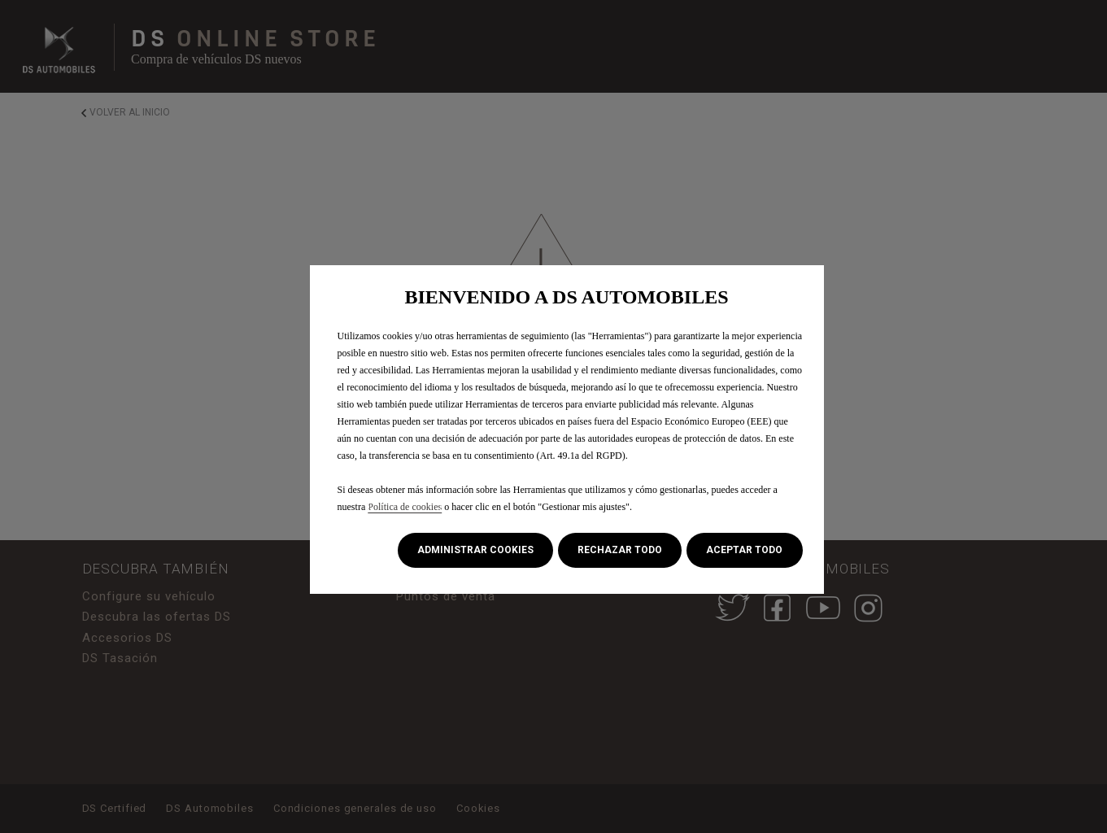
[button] (475, 550)
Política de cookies (405, 506)
